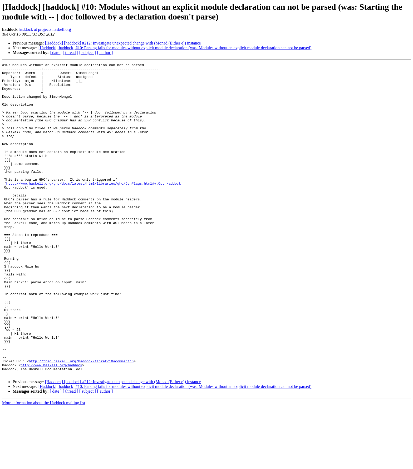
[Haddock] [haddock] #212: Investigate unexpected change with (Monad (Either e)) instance (123, 43)
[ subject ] (87, 52)
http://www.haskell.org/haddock (51, 425)
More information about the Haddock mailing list (43, 464)
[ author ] (105, 52)
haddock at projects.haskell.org (45, 29)
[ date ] (56, 52)
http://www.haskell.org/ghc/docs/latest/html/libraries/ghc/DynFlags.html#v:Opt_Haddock (93, 207)
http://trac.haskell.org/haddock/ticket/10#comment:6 (81, 421)
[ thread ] (70, 52)
